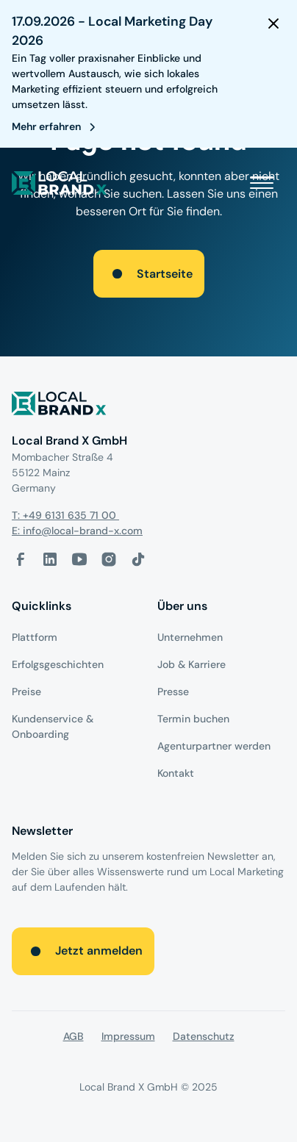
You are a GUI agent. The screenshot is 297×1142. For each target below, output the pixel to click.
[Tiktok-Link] (138, 559)
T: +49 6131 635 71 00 (65, 515)
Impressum (128, 1036)
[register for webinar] (56, 127)
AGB (73, 1036)
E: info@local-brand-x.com (77, 530)
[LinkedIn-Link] (50, 559)
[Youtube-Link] (79, 559)
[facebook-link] (20, 559)
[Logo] (148, 406)
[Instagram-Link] (109, 559)
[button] (261, 183)
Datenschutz (204, 1036)
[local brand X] (59, 183)
